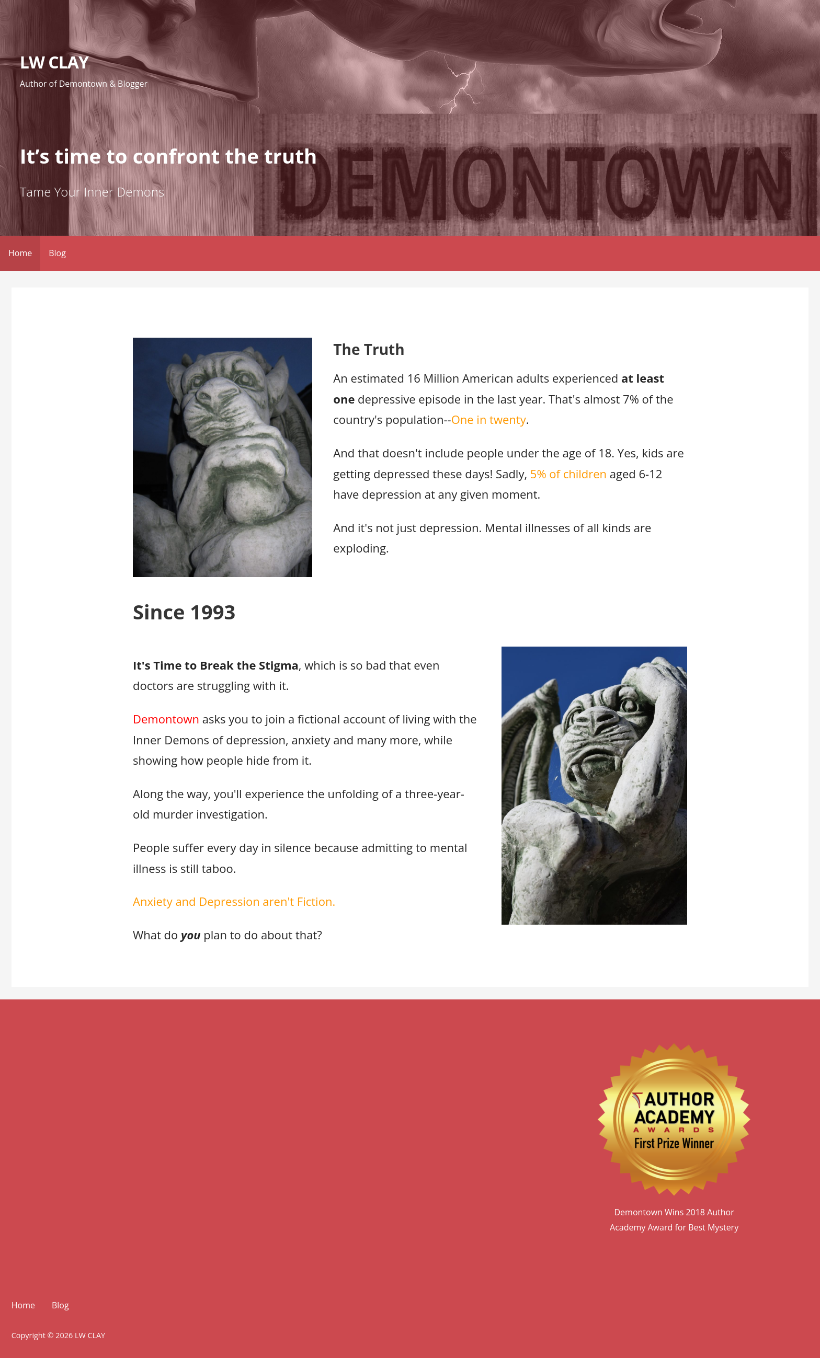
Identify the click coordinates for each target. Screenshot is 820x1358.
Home (20, 253)
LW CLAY (54, 62)
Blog (57, 253)
